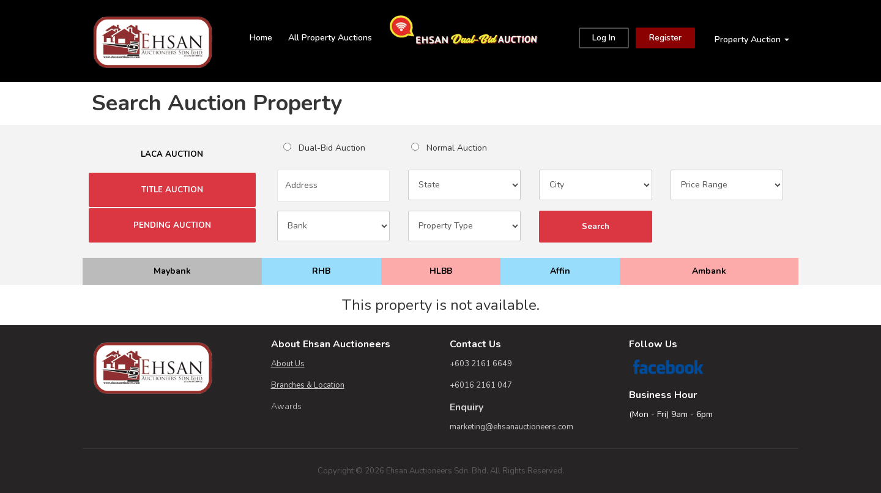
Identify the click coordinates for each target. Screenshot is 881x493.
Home (261, 37)
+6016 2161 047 (481, 385)
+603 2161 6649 (481, 363)
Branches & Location (307, 385)
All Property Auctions (330, 37)
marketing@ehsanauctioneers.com (511, 426)
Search (595, 226)
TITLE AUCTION (172, 190)
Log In (603, 37)
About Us (288, 363)
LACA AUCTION (172, 154)
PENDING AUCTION (172, 225)
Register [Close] (665, 37)
